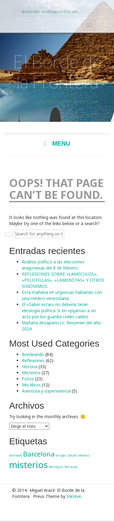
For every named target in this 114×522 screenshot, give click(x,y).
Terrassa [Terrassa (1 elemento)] (71, 467)
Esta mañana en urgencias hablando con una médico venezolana (62, 295)
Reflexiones (33, 360)
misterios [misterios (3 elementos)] (28, 465)
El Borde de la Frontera (57, 71)
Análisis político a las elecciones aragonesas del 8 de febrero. (53, 265)
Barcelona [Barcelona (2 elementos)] (39, 454)
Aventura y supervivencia (46, 391)
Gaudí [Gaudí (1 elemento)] (72, 455)
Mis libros (31, 385)
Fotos (28, 379)
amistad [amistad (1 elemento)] (15, 455)
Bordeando (33, 354)
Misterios (31, 373)
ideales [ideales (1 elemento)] (83, 455)
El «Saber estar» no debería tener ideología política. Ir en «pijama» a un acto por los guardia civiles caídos (59, 310)
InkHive (74, 496)
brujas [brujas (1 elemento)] (61, 455)
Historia (29, 366)
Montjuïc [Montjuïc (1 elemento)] (56, 467)
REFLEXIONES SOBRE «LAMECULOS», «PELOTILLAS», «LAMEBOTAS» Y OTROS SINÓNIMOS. (63, 280)
